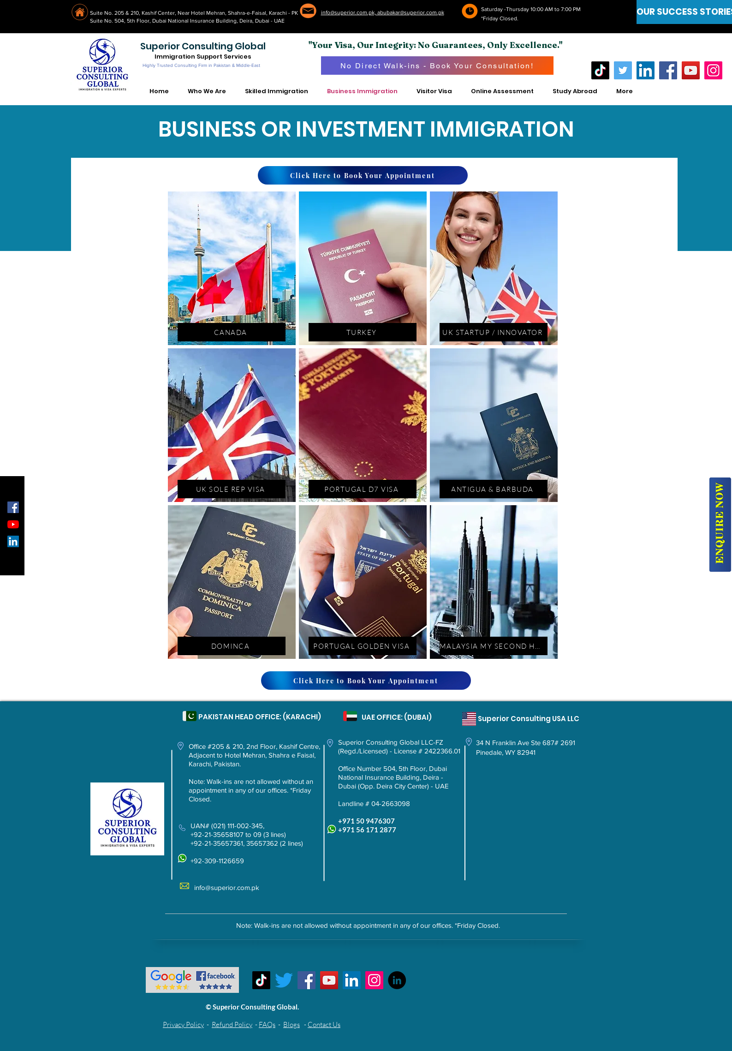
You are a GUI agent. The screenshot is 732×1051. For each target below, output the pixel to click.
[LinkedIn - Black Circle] (397, 980)
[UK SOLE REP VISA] (232, 489)
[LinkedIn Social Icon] (13, 541)
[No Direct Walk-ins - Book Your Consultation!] (437, 65)
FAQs (267, 1024)
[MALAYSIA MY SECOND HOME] (494, 646)
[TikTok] (600, 70)
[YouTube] (691, 70)
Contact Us (324, 1024)
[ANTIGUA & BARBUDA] (494, 489)
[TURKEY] (363, 332)
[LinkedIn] (646, 70)
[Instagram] (713, 70)
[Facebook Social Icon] (13, 507)
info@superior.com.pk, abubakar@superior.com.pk (382, 12)
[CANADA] (232, 332)
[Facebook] (668, 70)
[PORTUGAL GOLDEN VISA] (363, 646)
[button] (207, 91)
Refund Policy (232, 1024)
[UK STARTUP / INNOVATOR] (494, 332)
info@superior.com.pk (226, 887)
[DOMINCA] (232, 646)
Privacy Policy (183, 1024)
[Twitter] (623, 70)
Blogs (291, 1024)
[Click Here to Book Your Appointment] (363, 175)
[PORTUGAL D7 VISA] (363, 489)
